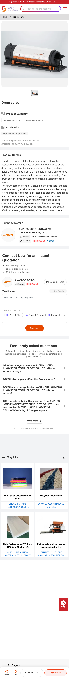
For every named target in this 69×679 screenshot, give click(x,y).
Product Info (18, 17)
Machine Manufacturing (14, 133)
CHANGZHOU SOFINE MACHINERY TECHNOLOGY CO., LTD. (51, 555)
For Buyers (14, 665)
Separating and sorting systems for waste (23, 120)
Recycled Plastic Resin (51, 495)
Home (6, 17)
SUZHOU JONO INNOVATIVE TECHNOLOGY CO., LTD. (35, 231)
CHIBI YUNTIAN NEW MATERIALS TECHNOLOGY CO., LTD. (17, 555)
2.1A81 (50, 241)
